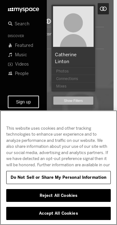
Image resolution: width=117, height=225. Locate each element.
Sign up (23, 101)
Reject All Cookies (58, 195)
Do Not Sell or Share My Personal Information (59, 177)
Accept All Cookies (58, 213)
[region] (58, 167)
